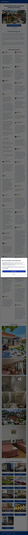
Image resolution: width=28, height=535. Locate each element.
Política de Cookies (5, 268)
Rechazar (14, 274)
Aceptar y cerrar (14, 271)
